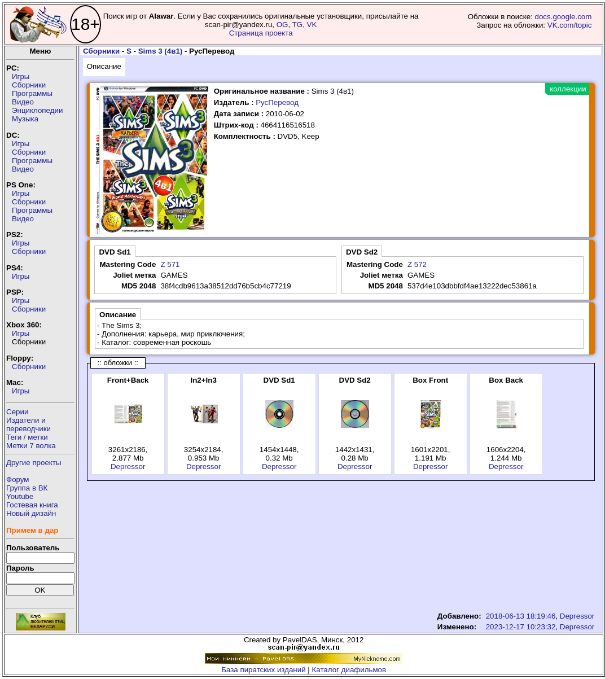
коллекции (568, 89)
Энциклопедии (37, 110)
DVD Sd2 (362, 252)
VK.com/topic (569, 25)
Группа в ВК (26, 488)
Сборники (29, 85)
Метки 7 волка (31, 445)
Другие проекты (34, 462)
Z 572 (417, 264)
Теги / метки (27, 437)
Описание (104, 66)
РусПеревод (277, 102)
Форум (17, 479)
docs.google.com (563, 16)
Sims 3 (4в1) (160, 51)
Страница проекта (261, 33)
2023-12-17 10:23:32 (521, 627)
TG (297, 24)
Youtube (19, 496)
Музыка (25, 119)
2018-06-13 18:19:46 (521, 616)
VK (312, 24)
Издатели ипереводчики (28, 424)
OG (282, 24)
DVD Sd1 (114, 252)
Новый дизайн (31, 513)
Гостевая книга (32, 505)
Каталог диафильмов (349, 669)
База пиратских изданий (263, 669)
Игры (20, 76)
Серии (17, 412)
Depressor (128, 466)
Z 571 (169, 264)
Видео (23, 102)
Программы (32, 93)
